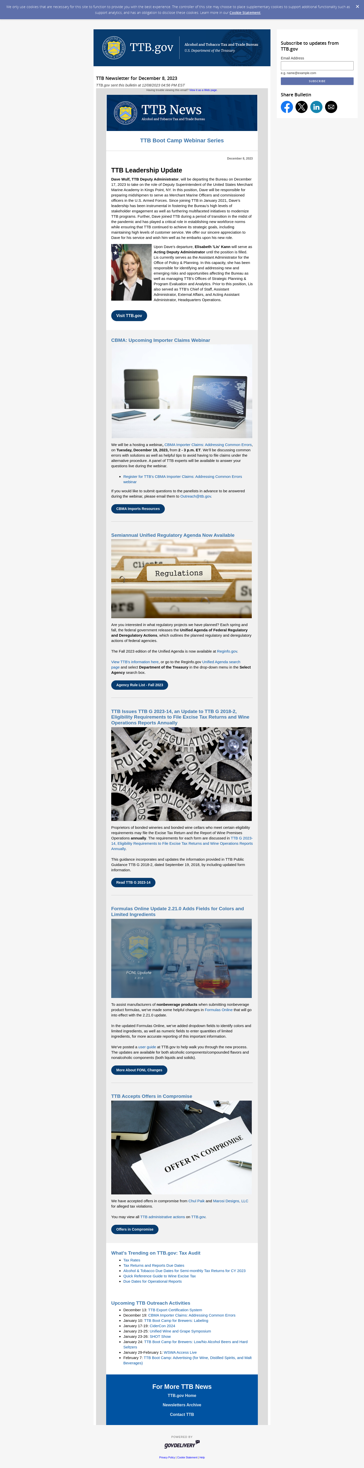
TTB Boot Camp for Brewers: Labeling (176, 1320)
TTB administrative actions (162, 1217)
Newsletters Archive (182, 1405)
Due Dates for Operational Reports (152, 1281)
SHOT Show (160, 1336)
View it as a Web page (203, 90)
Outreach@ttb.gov (195, 496)
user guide (147, 1047)
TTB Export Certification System (175, 1310)
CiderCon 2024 (162, 1326)
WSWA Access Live (180, 1352)
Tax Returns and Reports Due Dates (153, 1265)
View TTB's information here (134, 662)
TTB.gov (198, 1217)
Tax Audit (189, 1253)
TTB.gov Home (182, 1395)
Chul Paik (196, 1201)
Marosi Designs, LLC (230, 1201)
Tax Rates (131, 1260)
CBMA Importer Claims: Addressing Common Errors (208, 444)
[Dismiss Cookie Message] (357, 6)
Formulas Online (219, 1010)
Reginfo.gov (227, 651)
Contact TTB (182, 1414)
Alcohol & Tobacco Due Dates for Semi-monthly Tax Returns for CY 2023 (184, 1271)
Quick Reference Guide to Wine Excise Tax (159, 1276)
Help (202, 1457)
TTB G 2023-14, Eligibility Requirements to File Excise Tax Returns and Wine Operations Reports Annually (182, 843)
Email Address (292, 58)
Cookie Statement (245, 12)
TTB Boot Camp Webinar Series (182, 140)
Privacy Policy (167, 1457)
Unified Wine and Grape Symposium (180, 1331)
